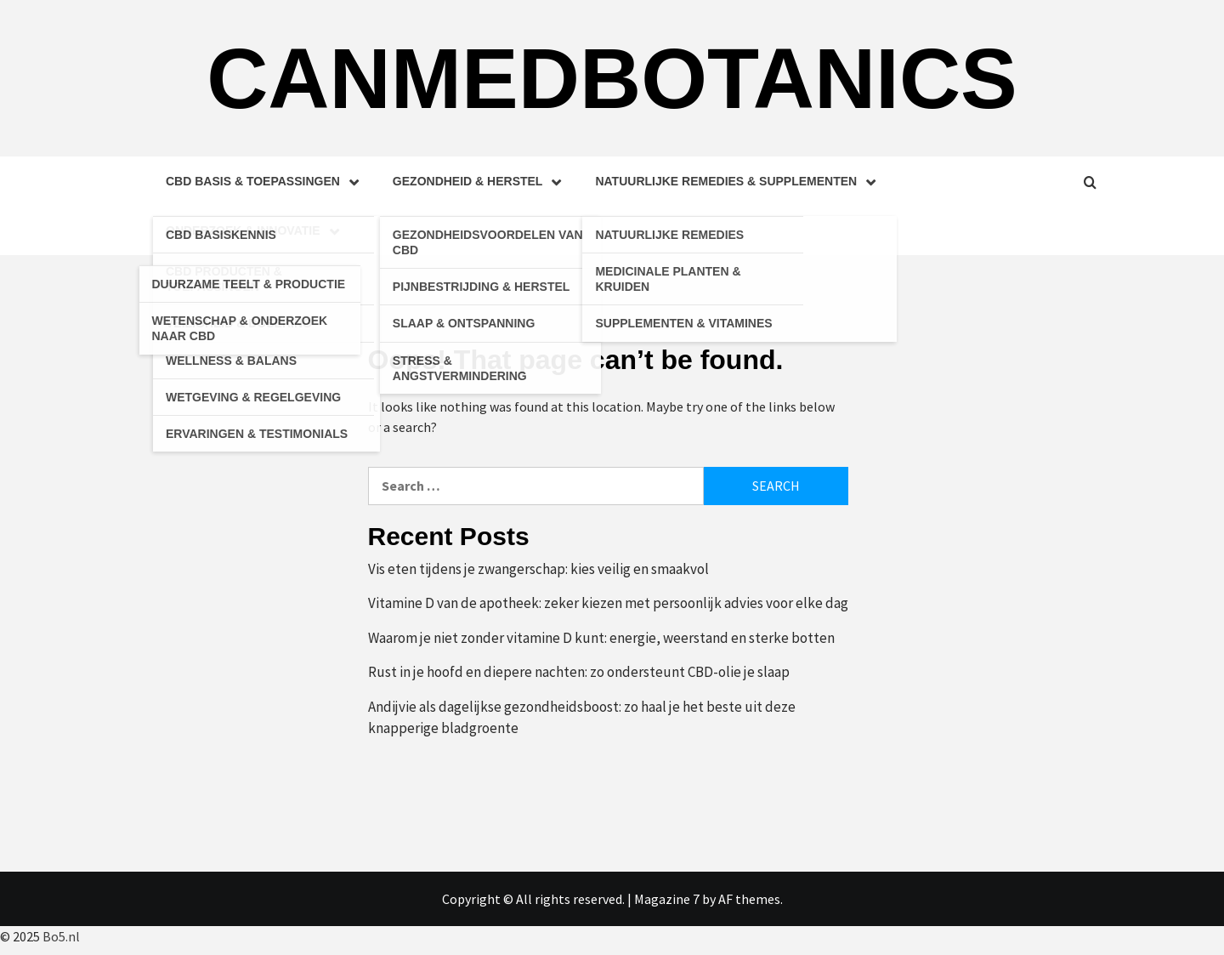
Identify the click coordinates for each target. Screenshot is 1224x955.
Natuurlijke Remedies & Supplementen (739, 181)
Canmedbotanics (612, 78)
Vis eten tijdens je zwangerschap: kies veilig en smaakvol (538, 569)
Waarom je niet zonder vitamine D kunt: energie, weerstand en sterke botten (601, 637)
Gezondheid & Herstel (481, 181)
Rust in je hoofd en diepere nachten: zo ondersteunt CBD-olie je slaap (579, 671)
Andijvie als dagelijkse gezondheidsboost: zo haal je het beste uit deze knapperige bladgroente (582, 717)
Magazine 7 (667, 898)
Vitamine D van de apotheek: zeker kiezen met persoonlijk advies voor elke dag (608, 603)
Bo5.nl (61, 936)
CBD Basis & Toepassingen (266, 181)
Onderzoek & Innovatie (257, 230)
